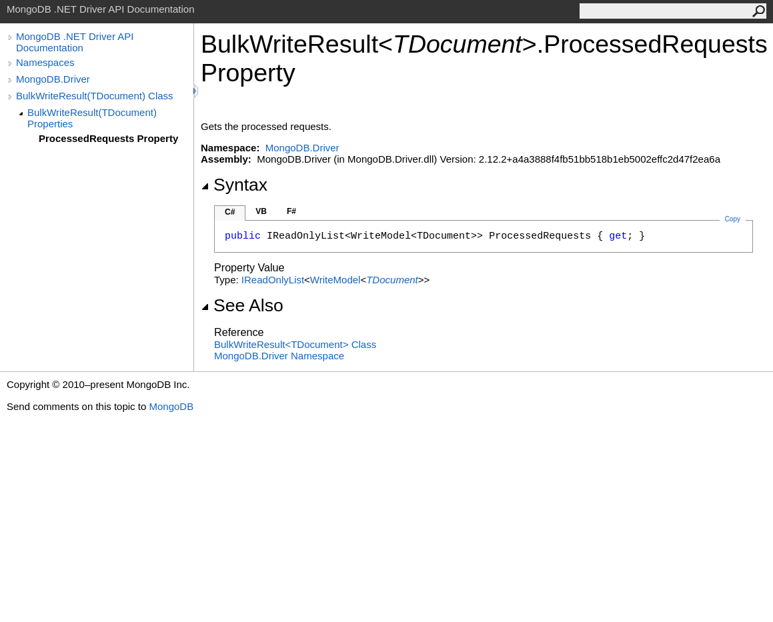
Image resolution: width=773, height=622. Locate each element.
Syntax (234, 185)
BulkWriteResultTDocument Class (295, 344)
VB (261, 211)
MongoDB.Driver (53, 79)
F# (291, 211)
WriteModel (335, 279)
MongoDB (171, 406)
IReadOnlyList (272, 279)
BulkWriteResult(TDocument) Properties (92, 118)
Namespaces (45, 62)
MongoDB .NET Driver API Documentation (74, 42)
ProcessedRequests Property (108, 138)
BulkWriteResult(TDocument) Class (94, 95)
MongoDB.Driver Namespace (279, 355)
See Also (242, 305)
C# (230, 212)
